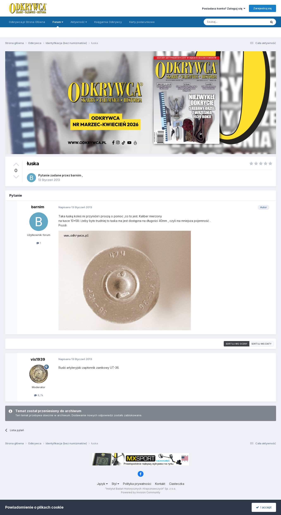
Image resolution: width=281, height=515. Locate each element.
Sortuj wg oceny (236, 344)
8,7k (38, 395)
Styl (115, 483)
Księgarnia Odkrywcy (108, 22)
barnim (76, 175)
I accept (263, 507)
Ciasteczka (176, 483)
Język (102, 483)
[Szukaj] (225, 22)
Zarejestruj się (262, 8)
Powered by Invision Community (140, 492)
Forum (58, 23)
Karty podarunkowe (142, 22)
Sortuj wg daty (261, 344)
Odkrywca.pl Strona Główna (27, 22)
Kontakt (160, 483)
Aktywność (79, 22)
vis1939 (38, 359)
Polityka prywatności (137, 483)
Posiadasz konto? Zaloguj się (223, 8)
